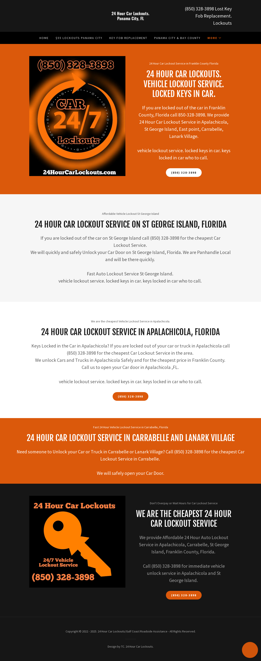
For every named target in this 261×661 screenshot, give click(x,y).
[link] (130, 19)
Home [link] (44, 38)
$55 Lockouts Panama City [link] (79, 38)
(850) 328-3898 (183, 173)
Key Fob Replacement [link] (128, 38)
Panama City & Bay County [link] (177, 38)
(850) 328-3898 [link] (199, 9)
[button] (215, 37)
